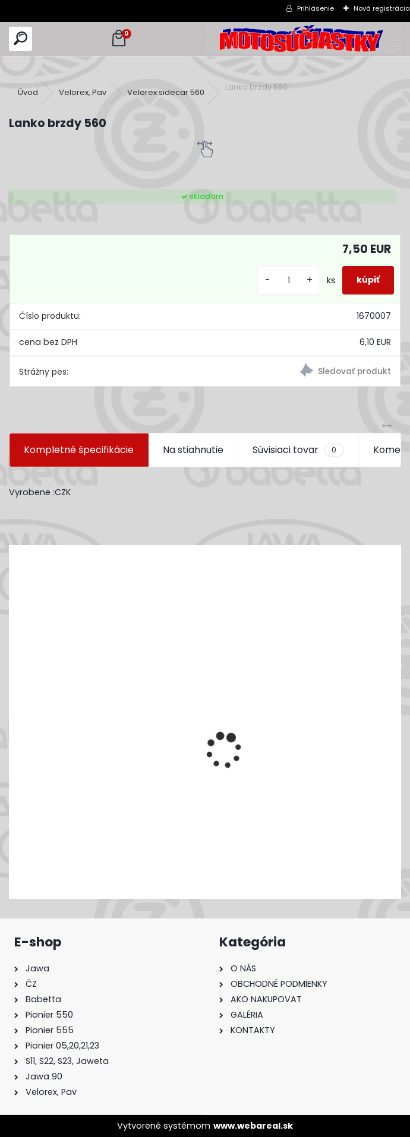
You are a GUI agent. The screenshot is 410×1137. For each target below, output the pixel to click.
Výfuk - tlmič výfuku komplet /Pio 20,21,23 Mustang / (138, 826)
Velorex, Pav (82, 92)
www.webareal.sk (253, 1126)
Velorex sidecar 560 (165, 92)
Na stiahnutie (193, 450)
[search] (20, 39)
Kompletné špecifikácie (79, 450)
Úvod (28, 92)
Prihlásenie (315, 8)
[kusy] (288, 280)
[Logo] (303, 39)
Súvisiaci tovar (298, 450)
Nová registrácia (382, 8)
